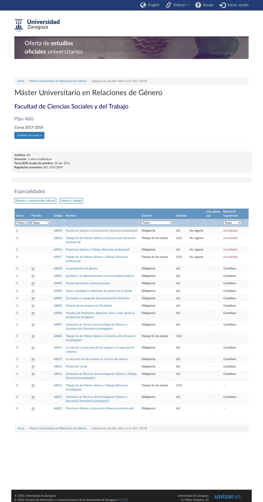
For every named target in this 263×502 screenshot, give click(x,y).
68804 (58, 298)
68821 (58, 397)
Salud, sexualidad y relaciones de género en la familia (99, 291)
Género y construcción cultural (35, 200)
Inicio (20, 81)
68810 (58, 238)
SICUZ (122, 500)
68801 (58, 276)
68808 (58, 336)
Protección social (76, 366)
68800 (58, 268)
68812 (58, 359)
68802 (58, 283)
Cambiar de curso (29, 135)
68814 (58, 374)
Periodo (36, 215)
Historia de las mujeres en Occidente (89, 305)
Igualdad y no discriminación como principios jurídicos (100, 276)
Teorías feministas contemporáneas (88, 283)
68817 (58, 257)
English (152, 5)
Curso (19, 215)
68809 (58, 230)
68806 (58, 313)
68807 (58, 324)
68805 (58, 305)
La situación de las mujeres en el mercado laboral (96, 359)
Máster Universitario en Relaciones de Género (58, 81)
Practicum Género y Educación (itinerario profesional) (100, 408)
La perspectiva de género (81, 268)
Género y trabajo (71, 200)
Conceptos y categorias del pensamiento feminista (97, 298)
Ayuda (207, 5)
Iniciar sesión (237, 5)
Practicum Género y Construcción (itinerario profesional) (101, 230)
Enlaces (180, 5)
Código (58, 215)
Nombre (71, 215)
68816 (58, 249)
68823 (58, 408)
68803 (58, 291)
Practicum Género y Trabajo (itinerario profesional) (97, 249)
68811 (58, 347)
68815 (58, 385)
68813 (58, 366)
